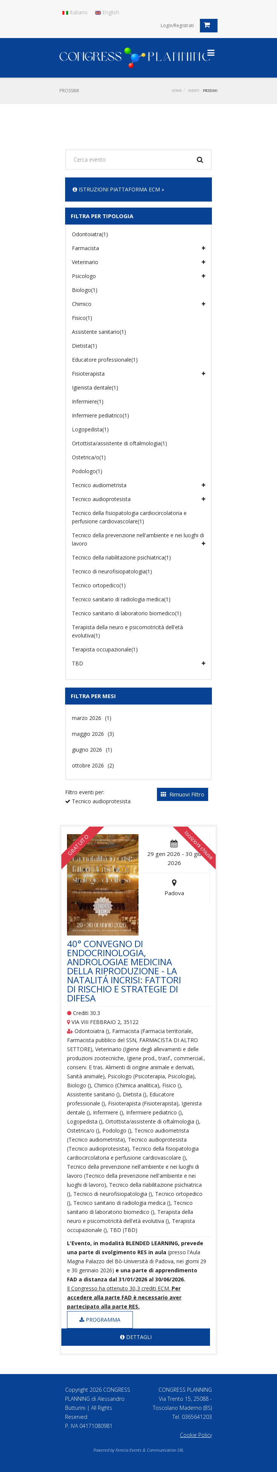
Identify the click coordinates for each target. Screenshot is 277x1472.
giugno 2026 (92, 749)
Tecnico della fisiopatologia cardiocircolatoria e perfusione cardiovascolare (129, 517)
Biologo (84, 289)
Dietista (84, 345)
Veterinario (138, 262)
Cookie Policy (196, 1434)
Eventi (193, 90)
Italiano (75, 12)
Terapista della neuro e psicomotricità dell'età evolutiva (127, 631)
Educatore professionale (105, 359)
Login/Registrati (177, 25)
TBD (138, 663)
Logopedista (90, 429)
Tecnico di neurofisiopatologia (112, 571)
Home (177, 90)
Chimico (138, 304)
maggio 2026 (93, 733)
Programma (99, 1319)
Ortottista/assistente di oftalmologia (119, 443)
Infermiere (87, 401)
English (107, 12)
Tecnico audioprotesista (138, 499)
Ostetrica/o (89, 457)
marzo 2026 (91, 717)
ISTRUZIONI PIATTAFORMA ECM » (118, 189)
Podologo (87, 471)
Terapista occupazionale (105, 649)
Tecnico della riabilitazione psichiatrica (121, 557)
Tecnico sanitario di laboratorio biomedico (126, 613)
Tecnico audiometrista (138, 485)
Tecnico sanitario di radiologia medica (121, 599)
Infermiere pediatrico (100, 415)
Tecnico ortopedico (99, 585)
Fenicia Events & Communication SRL (150, 1450)
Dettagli (136, 1337)
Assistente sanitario (99, 331)
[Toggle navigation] (211, 52)
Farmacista (138, 248)
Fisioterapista (138, 374)
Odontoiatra (90, 234)
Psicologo (138, 276)
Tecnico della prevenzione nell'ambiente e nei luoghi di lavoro (138, 540)
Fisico (82, 317)
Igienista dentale (95, 387)
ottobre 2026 (93, 765)
